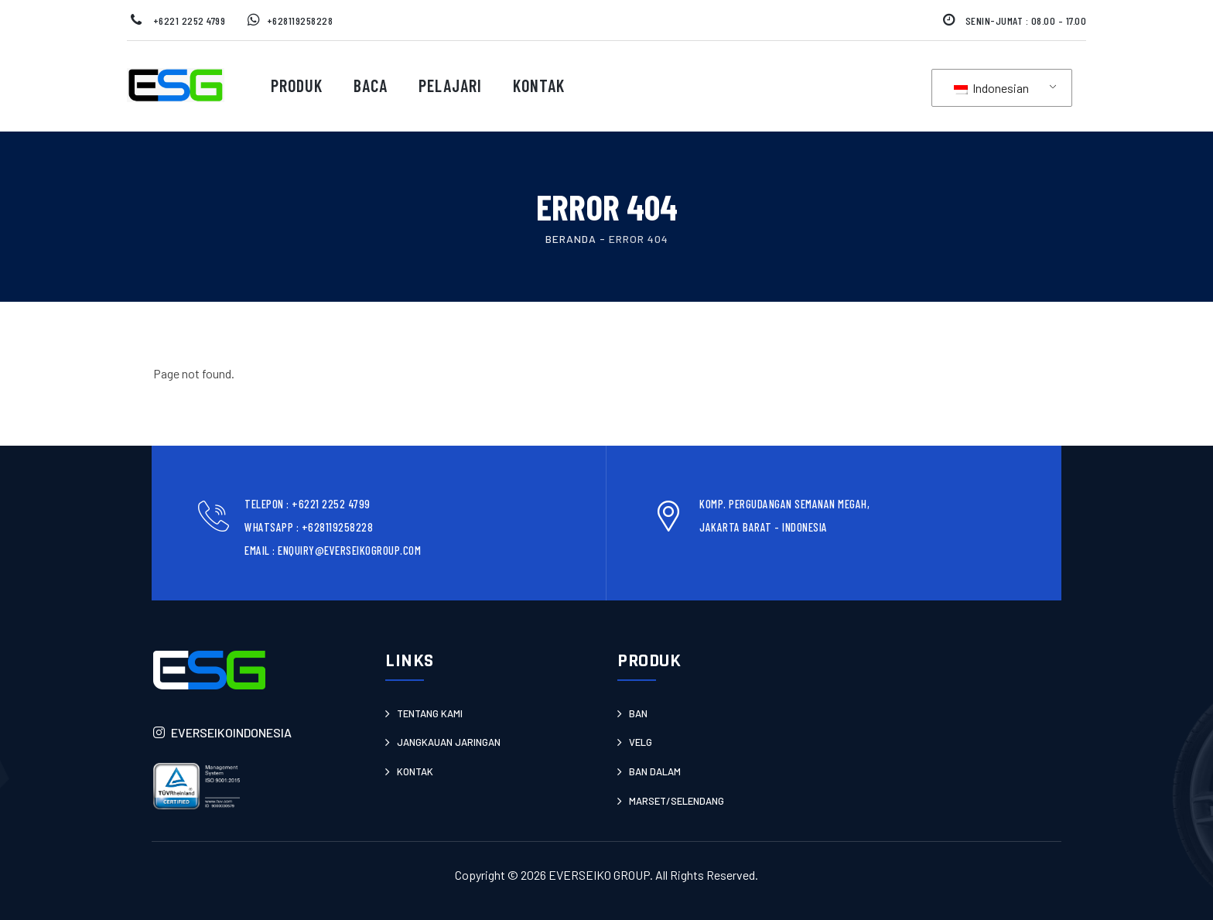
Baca (371, 85)
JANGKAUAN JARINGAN (449, 742)
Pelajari (450, 85)
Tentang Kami (430, 713)
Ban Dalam (655, 771)
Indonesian (991, 87)
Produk (297, 85)
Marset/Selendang (676, 801)
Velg (640, 742)
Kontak (539, 85)
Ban (638, 713)
